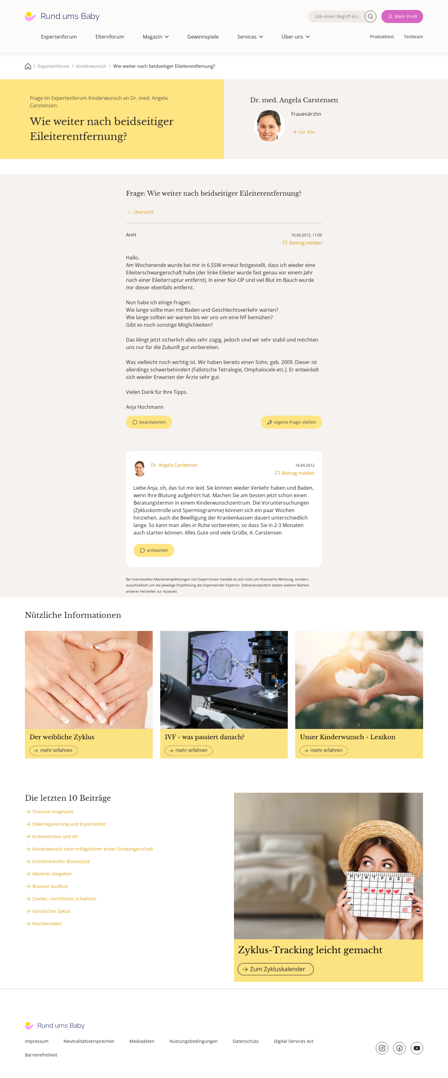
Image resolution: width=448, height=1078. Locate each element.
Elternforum (110, 36)
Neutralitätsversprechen (88, 1041)
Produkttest (382, 37)
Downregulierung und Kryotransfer (69, 824)
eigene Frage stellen (295, 422)
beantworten (152, 422)
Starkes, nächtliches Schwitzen (64, 899)
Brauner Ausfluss (50, 886)
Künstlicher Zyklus (51, 911)
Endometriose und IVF (55, 836)
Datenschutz (246, 1041)
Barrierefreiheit (41, 1055)
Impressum (37, 1041)
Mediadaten (142, 1041)
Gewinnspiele (203, 36)
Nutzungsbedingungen (194, 1041)
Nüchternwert (47, 923)
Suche (370, 16)
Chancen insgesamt (52, 811)
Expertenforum (59, 36)
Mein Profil (406, 16)
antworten (157, 550)
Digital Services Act (293, 1041)
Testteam (413, 37)
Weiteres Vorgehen (52, 874)
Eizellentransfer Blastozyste (61, 861)
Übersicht (143, 212)
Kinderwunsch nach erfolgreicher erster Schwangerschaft (92, 849)
